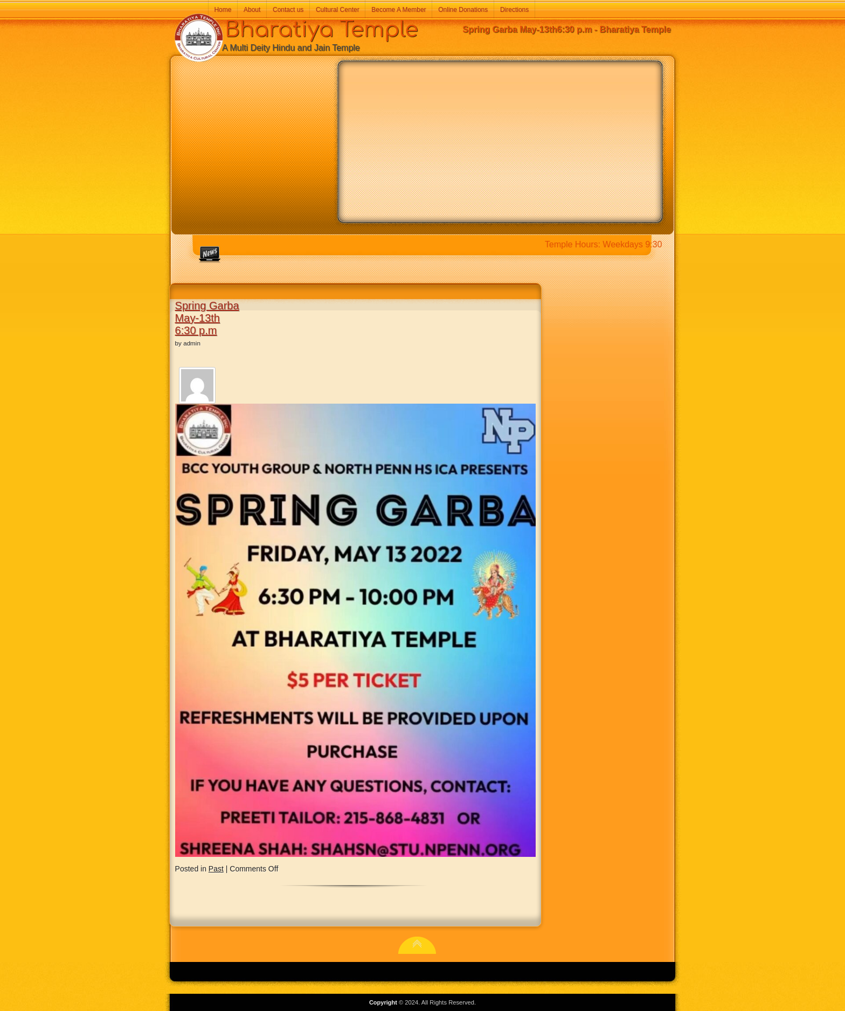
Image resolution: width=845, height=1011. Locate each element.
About (252, 9)
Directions (514, 9)
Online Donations (463, 9)
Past (216, 868)
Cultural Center (337, 9)
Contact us (288, 9)
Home (222, 9)
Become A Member (398, 9)
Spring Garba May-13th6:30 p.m (207, 318)
